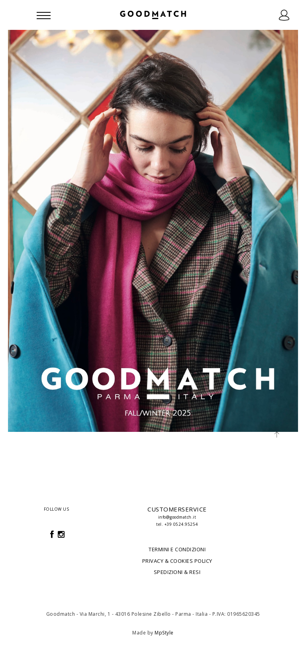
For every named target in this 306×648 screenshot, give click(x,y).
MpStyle (164, 632)
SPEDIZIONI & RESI (177, 572)
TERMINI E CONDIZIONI (177, 549)
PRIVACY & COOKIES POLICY (177, 560)
